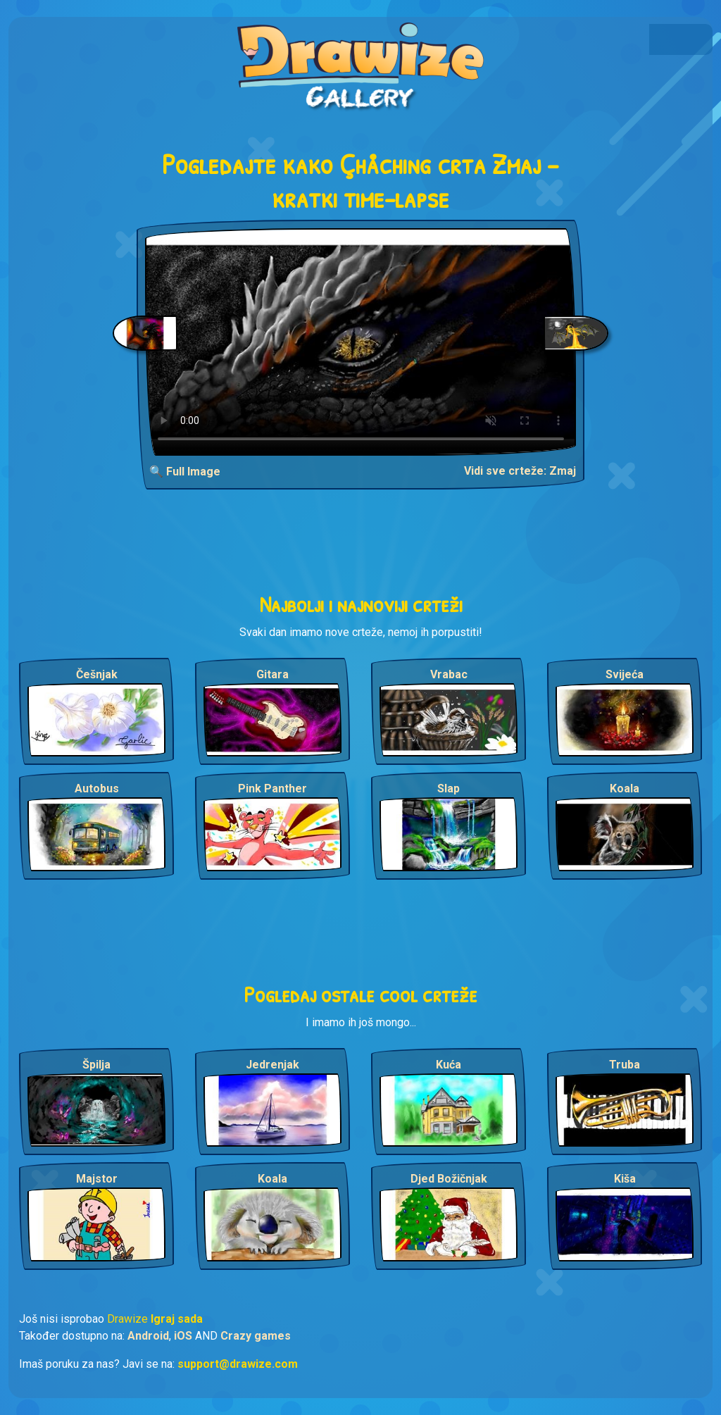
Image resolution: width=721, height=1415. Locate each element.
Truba (624, 1064)
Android (148, 1335)
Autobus (97, 788)
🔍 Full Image (184, 471)
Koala (624, 788)
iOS (183, 1335)
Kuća (448, 1064)
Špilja (96, 1064)
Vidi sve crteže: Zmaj (520, 471)
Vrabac (449, 674)
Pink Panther (272, 788)
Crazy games (255, 1335)
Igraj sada (177, 1319)
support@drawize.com (237, 1364)
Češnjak (97, 674)
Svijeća (625, 674)
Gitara (272, 674)
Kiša (625, 1178)
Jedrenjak (272, 1064)
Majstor (97, 1178)
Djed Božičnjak (448, 1178)
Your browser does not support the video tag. (361, 342)
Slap (448, 788)
